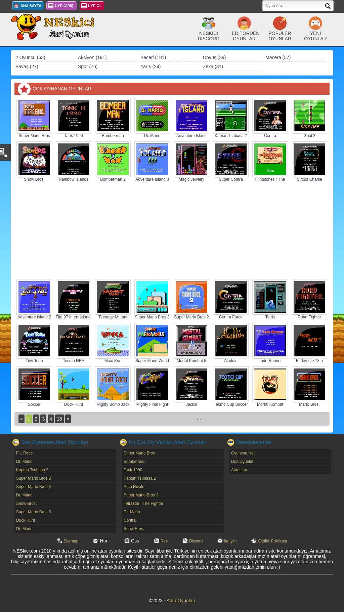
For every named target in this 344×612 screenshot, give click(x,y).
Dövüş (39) (214, 57)
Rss (164, 541)
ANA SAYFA (30, 6)
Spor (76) (87, 66)
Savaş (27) (26, 66)
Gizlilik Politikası (272, 541)
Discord (196, 541)
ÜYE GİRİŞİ (65, 6)
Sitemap (71, 541)
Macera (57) (278, 57)
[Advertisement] (172, 231)
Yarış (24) (150, 66)
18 (59, 419)
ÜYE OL (95, 6)
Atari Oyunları (181, 600)
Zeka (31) (213, 66)
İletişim (230, 541)
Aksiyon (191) (92, 57)
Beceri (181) (153, 57)
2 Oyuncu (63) (30, 57)
